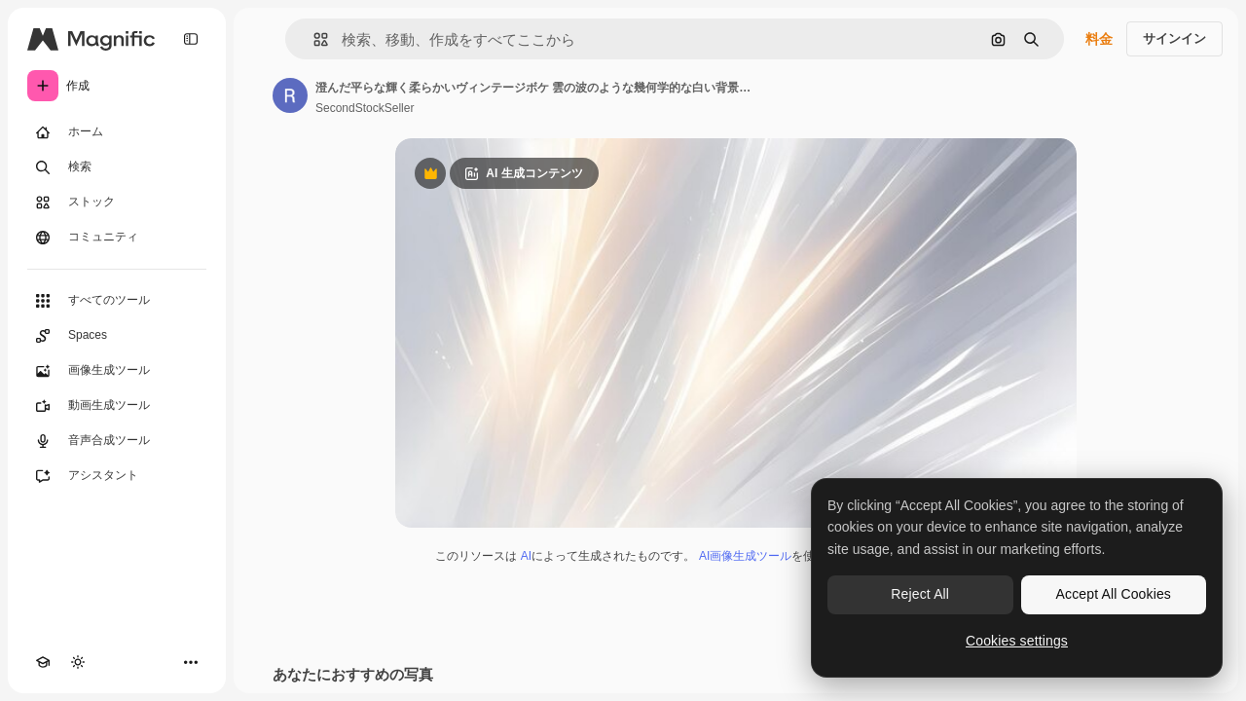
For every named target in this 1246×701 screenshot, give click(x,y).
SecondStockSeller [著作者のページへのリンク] (364, 108)
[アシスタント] (116, 476)
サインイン (1174, 38)
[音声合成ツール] (116, 441)
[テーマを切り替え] (77, 662)
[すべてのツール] (116, 300)
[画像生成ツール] (116, 371)
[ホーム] (116, 132)
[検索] (116, 167)
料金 (1099, 39)
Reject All (920, 594)
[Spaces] (116, 335)
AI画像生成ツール (745, 556)
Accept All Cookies (1113, 594)
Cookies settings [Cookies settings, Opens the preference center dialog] (1017, 640)
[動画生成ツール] (116, 406)
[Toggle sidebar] (190, 39)
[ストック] (116, 202)
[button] (313, 39)
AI (526, 556)
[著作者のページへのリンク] (290, 95)
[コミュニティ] (116, 237)
